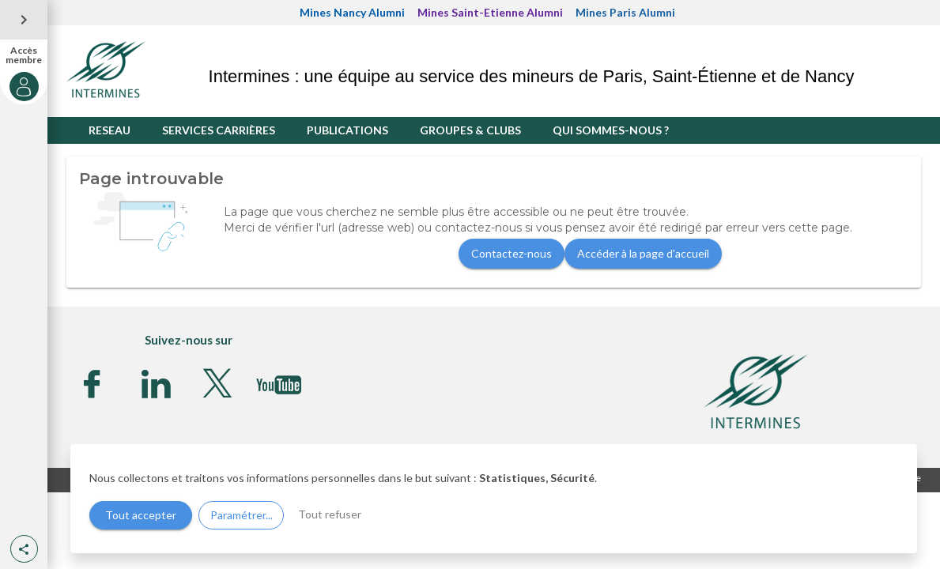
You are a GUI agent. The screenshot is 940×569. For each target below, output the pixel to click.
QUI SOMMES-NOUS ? (611, 130)
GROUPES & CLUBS (470, 130)
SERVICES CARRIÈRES (218, 130)
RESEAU (109, 130)
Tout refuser (329, 514)
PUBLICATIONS (347, 130)
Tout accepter (140, 515)
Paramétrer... (241, 515)
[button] (24, 549)
